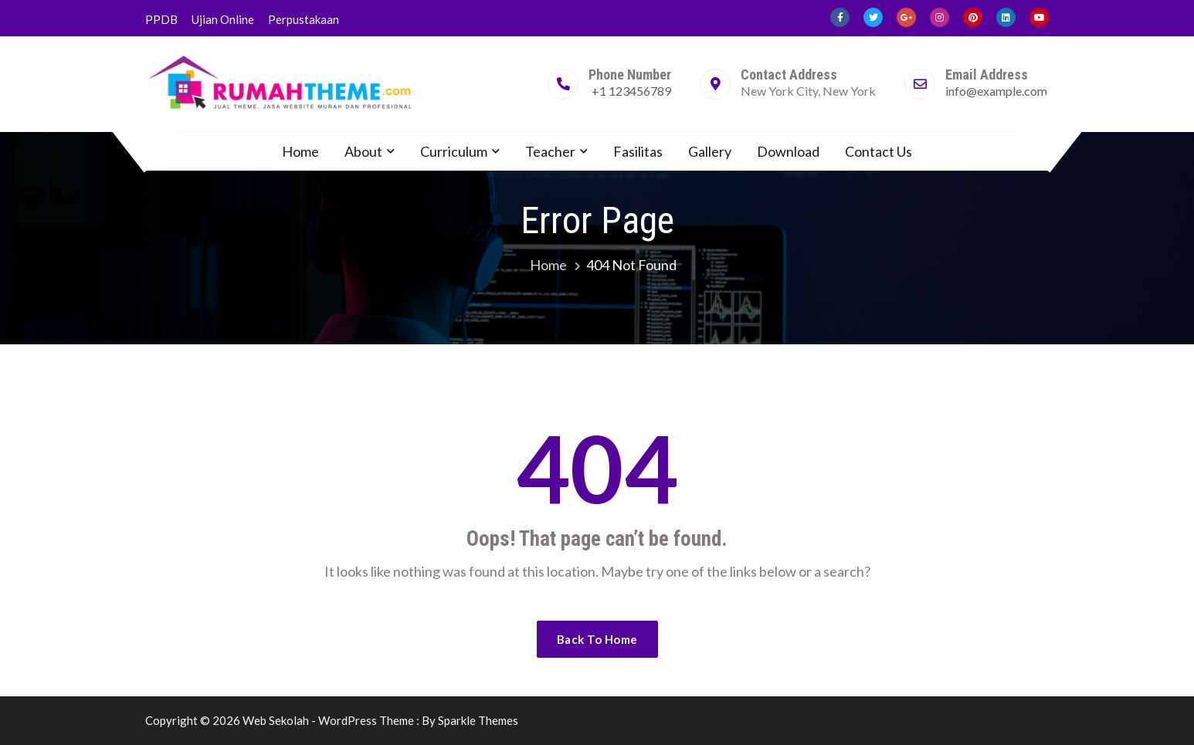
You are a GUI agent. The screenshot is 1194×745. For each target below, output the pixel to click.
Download (788, 151)
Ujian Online (223, 19)
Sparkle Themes (478, 720)
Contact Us (878, 151)
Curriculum (453, 151)
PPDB (161, 19)
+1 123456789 (631, 90)
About (363, 151)
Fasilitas (638, 151)
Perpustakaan (303, 19)
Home (300, 151)
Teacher (550, 151)
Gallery (709, 151)
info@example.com (996, 90)
